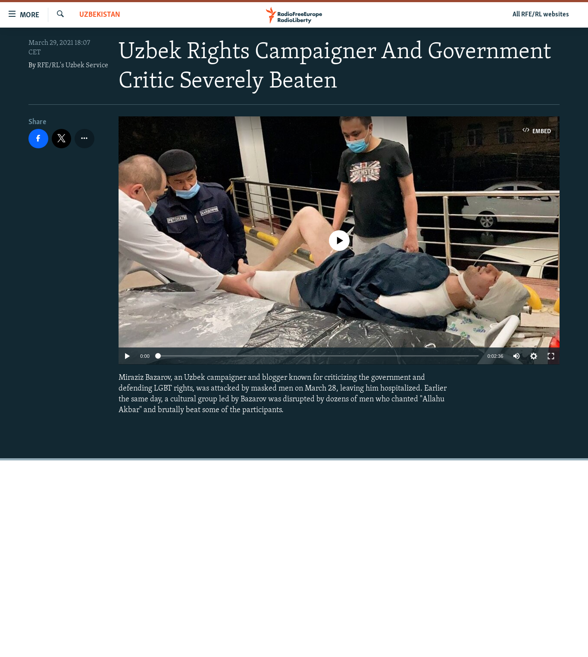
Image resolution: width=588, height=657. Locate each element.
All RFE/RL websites (541, 14)
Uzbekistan (99, 15)
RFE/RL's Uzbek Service (72, 65)
